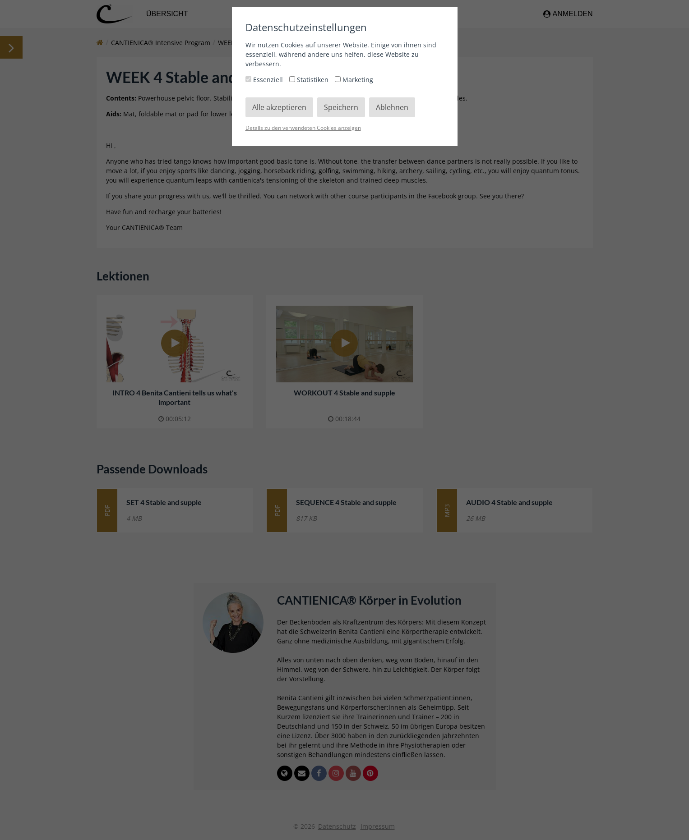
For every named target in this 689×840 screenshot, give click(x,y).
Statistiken (309, 79)
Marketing (354, 79)
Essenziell (265, 79)
